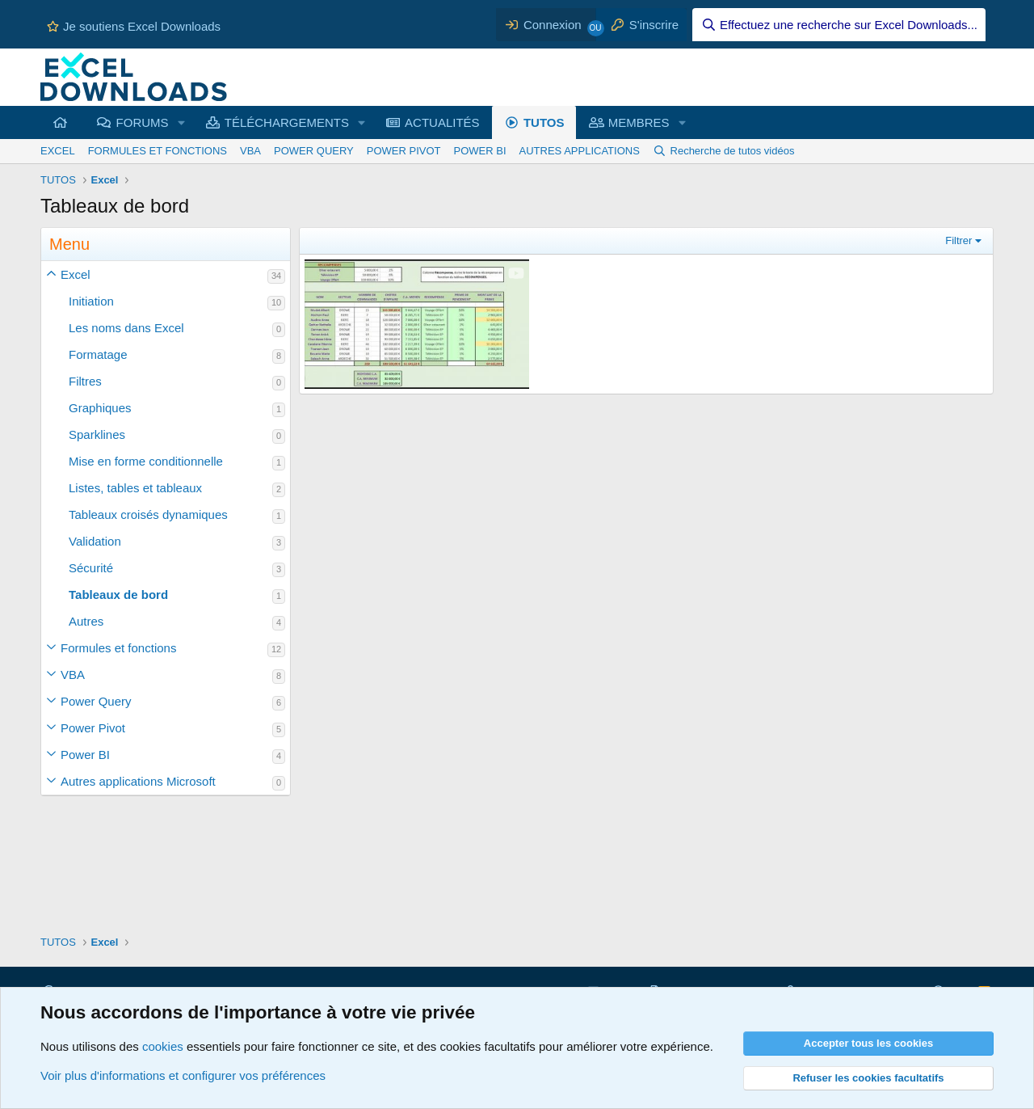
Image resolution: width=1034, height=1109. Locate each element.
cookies (162, 1046)
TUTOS (544, 122)
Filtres (85, 381)
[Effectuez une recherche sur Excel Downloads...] (839, 24)
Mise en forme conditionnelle (146, 461)
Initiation (91, 301)
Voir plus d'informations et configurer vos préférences (183, 1075)
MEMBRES (639, 122)
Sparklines (97, 434)
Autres (86, 621)
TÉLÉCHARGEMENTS (287, 122)
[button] (51, 274)
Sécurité (91, 568)
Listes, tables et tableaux (135, 488)
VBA (250, 151)
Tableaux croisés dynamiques (148, 514)
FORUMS (142, 122)
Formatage (98, 354)
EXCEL (57, 151)
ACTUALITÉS (442, 122)
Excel (75, 274)
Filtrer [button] (958, 240)
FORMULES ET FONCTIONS (157, 151)
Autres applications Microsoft (138, 781)
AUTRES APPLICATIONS (579, 151)
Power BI (85, 754)
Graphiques (100, 408)
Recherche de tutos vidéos (732, 151)
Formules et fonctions (118, 648)
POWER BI (480, 151)
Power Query (96, 701)
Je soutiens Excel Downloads (134, 26)
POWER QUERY (314, 151)
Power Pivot (93, 728)
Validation (95, 541)
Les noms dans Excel (126, 328)
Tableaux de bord (118, 594)
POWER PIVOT (404, 151)
